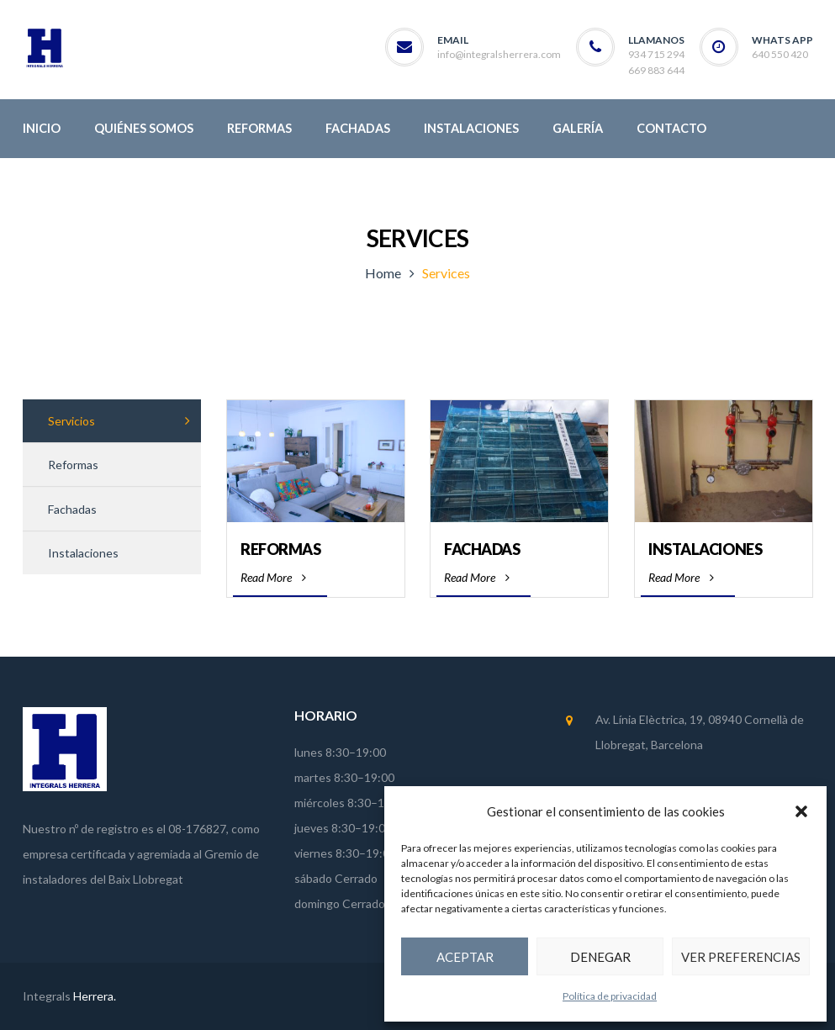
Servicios (71, 421)
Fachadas (482, 549)
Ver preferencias (741, 956)
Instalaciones (705, 549)
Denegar (600, 956)
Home (383, 273)
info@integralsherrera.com (499, 54)
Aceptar (465, 956)
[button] (801, 811)
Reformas (280, 549)
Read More (273, 577)
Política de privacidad (610, 996)
